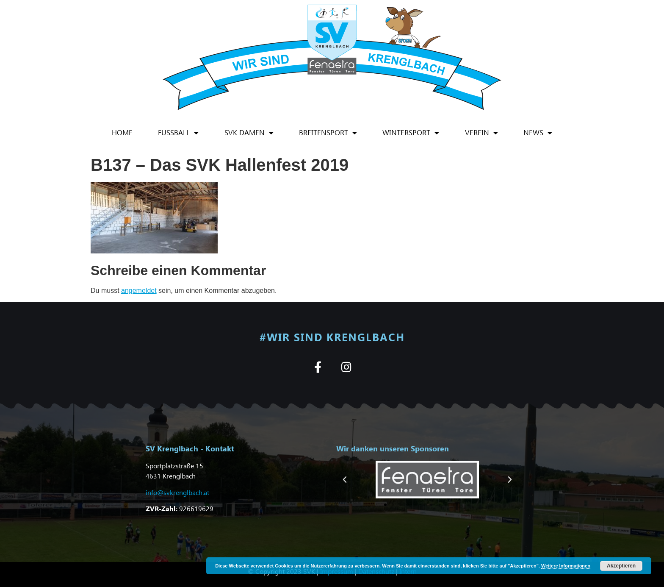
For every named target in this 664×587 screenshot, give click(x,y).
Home (122, 132)
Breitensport (328, 133)
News (537, 133)
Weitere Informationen (565, 565)
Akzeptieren (621, 566)
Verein (481, 133)
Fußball (178, 133)
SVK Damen (249, 133)
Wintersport (410, 133)
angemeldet (139, 290)
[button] (344, 480)
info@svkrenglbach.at (177, 492)
